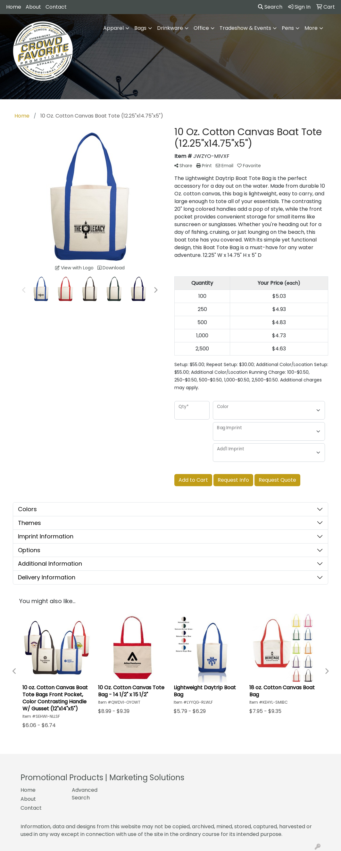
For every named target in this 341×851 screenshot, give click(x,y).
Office (201, 28)
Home (13, 7)
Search (270, 7)
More (311, 28)
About (33, 7)
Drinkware (170, 28)
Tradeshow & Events (245, 28)
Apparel (113, 28)
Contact (56, 7)
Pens (288, 28)
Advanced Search (84, 793)
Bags (140, 28)
